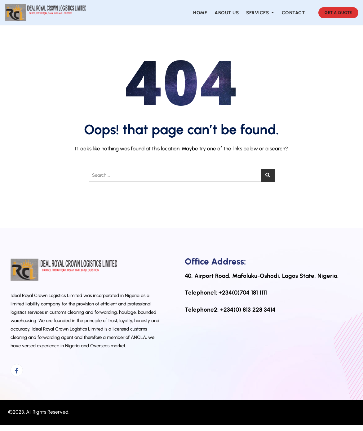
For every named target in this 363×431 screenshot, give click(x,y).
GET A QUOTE (338, 12)
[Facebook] (17, 370)
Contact (293, 13)
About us (227, 13)
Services (257, 13)
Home (200, 13)
